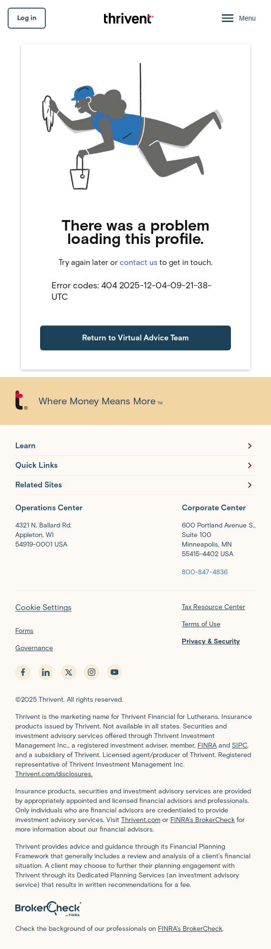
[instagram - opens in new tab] (91, 672)
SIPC (239, 745)
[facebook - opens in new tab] (23, 672)
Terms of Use (201, 624)
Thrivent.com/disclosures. (54, 774)
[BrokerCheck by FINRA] (135, 909)
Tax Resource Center (213, 607)
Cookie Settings (43, 607)
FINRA (207, 745)
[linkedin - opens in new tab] (46, 672)
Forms (24, 631)
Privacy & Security (211, 641)
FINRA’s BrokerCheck (202, 820)
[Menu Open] (237, 18)
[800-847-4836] (205, 571)
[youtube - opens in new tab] (114, 672)
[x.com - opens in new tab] (69, 672)
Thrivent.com (140, 820)
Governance (34, 648)
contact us (138, 262)
